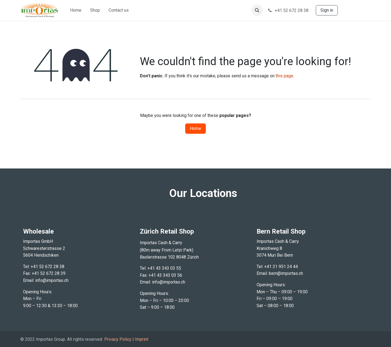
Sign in (326, 10)
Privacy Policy (117, 339)
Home (195, 128)
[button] (257, 10)
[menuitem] (76, 10)
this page (284, 75)
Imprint (141, 339)
